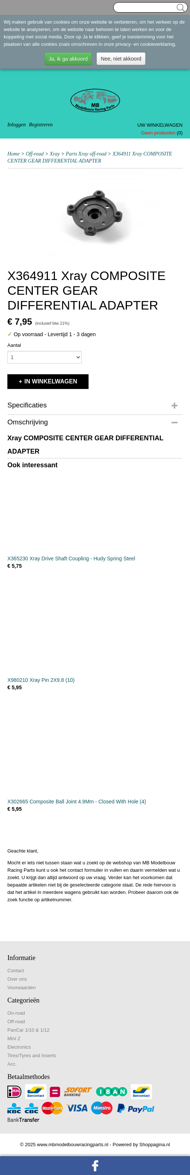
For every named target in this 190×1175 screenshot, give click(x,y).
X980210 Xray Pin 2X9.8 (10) (41, 680)
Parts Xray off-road (86, 154)
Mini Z (13, 1038)
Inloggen (16, 124)
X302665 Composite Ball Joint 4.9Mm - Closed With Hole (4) (76, 802)
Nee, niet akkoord (121, 59)
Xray (55, 154)
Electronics (19, 1047)
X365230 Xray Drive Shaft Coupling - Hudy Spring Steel (71, 558)
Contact (15, 970)
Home (13, 154)
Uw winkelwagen (160, 125)
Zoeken (179, 7)
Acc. (12, 1064)
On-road (16, 1013)
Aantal (14, 345)
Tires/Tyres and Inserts (31, 1055)
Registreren (40, 124)
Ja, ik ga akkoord (68, 59)
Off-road (35, 154)
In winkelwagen (50, 381)
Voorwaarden (21, 987)
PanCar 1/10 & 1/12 (28, 1030)
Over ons (17, 979)
